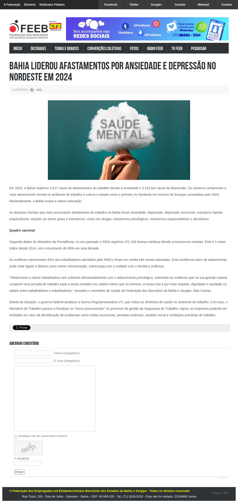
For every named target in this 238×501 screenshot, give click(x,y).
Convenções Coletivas (104, 48)
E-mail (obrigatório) (67, 360)
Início (17, 48)
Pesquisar (198, 48)
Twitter (134, 4)
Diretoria (30, 4)
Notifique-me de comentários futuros (43, 436)
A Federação (12, 4)
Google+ (156, 4)
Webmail (203, 4)
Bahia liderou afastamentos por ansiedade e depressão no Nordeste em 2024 (112, 71)
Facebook (110, 4)
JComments (223, 478)
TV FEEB (177, 48)
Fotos (134, 48)
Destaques (38, 48)
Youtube (179, 4)
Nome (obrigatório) (66, 353)
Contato (226, 4)
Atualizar (23, 458)
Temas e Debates (67, 48)
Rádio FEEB (155, 48)
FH (226, 493)
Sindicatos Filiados (52, 4)
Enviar (19, 472)
